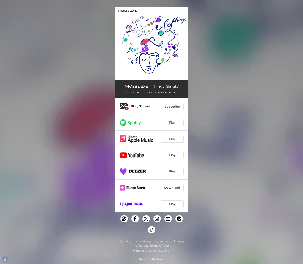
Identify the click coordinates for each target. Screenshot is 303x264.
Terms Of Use (159, 245)
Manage (138, 250)
